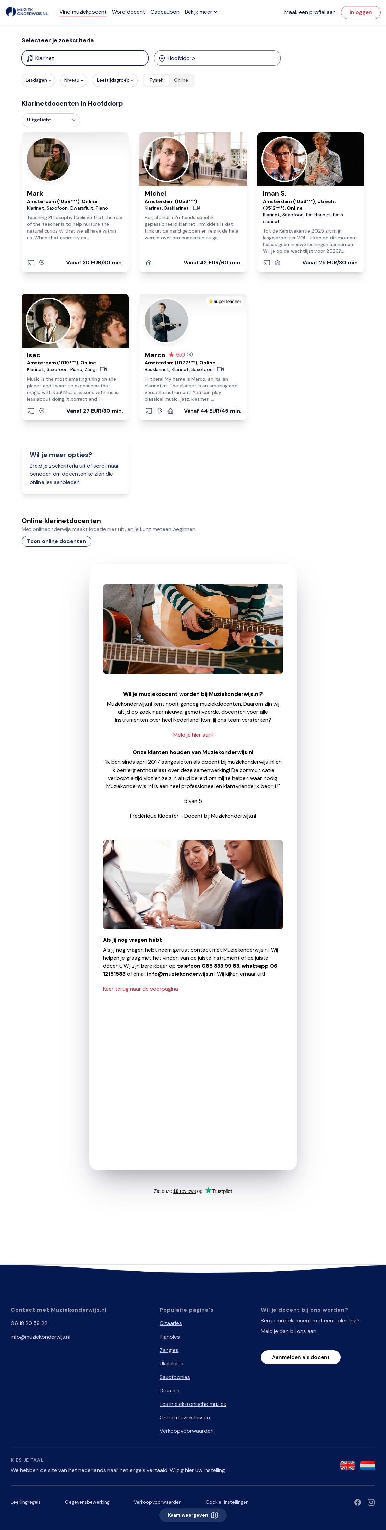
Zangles (169, 1350)
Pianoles (170, 1336)
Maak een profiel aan (310, 12)
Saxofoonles (175, 1377)
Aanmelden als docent (301, 1357)
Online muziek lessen (185, 1417)
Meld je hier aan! (193, 734)
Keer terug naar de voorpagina (140, 988)
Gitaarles (171, 1323)
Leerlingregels (26, 1502)
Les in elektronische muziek (193, 1404)
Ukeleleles (171, 1363)
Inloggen (361, 12)
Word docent (128, 11)
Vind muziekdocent (83, 11)
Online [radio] (181, 80)
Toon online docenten (56, 541)
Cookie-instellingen (227, 1502)
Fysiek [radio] (156, 80)
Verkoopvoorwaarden (187, 1430)
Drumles (170, 1390)
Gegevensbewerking (87, 1502)
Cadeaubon (165, 11)
